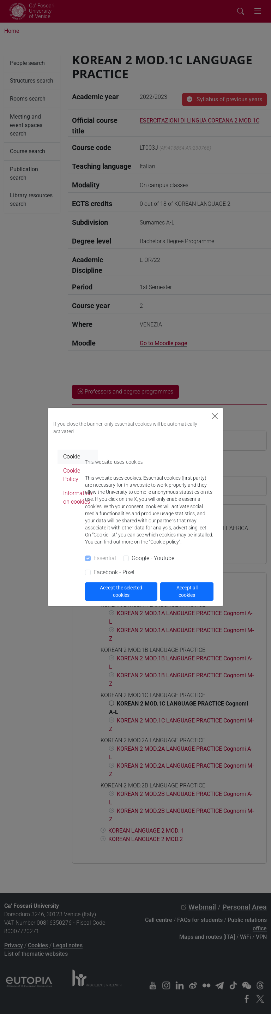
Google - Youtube (153, 558)
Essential (105, 558)
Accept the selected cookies (121, 591)
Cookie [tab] (71, 456)
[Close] (215, 416)
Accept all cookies (187, 591)
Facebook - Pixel (114, 572)
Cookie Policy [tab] (71, 474)
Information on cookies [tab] (77, 497)
